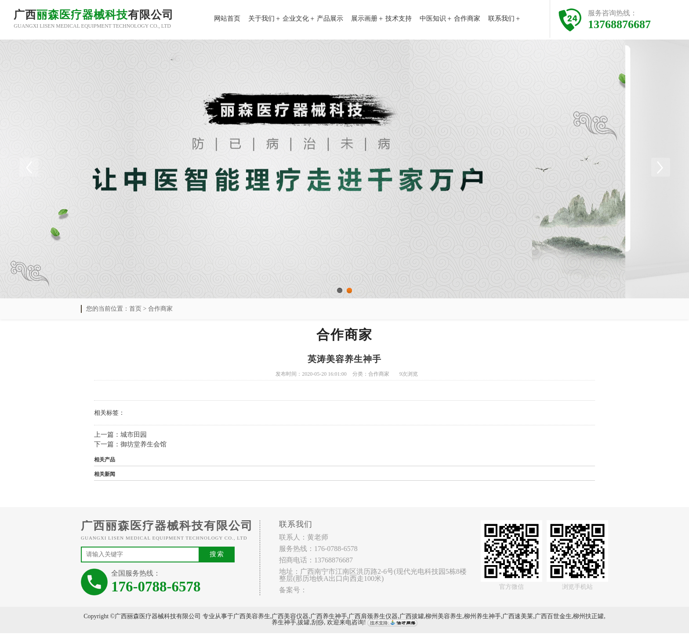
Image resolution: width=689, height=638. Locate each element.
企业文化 (296, 18)
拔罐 (303, 627)
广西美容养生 (251, 621)
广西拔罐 (411, 621)
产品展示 (330, 18)
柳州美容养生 (443, 621)
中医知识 (433, 18)
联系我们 (501, 18)
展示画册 (364, 18)
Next (660, 169)
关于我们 (261, 18)
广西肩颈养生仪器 (373, 621)
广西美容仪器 (290, 621)
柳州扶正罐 (588, 621)
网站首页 (227, 18)
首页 (135, 313)
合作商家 (467, 18)
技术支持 (398, 18)
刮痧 (318, 627)
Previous (29, 169)
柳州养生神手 (482, 621)
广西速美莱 (517, 621)
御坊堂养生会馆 (143, 449)
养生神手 (284, 627)
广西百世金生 (553, 621)
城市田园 (133, 439)
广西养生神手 (328, 621)
